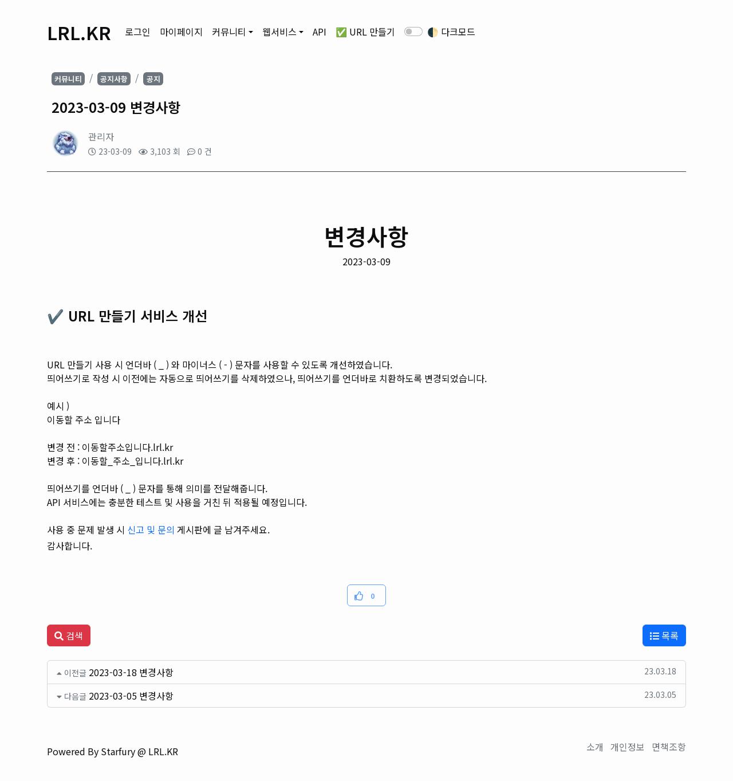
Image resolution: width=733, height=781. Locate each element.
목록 (664, 635)
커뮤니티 (229, 31)
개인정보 (627, 746)
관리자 (101, 136)
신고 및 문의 (151, 529)
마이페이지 (181, 31)
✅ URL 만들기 (365, 31)
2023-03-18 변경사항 (131, 672)
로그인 (138, 31)
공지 (153, 78)
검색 (68, 635)
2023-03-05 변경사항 (131, 695)
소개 (595, 746)
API (319, 31)
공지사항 (114, 78)
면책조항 (669, 746)
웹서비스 (279, 31)
